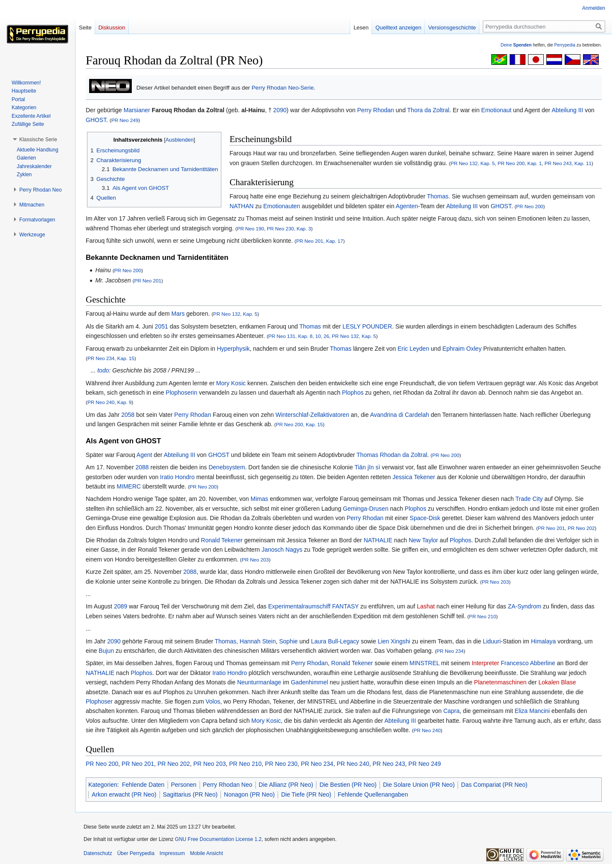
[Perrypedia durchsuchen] (544, 26)
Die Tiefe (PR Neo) (306, 794)
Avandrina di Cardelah (399, 414)
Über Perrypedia (135, 853)
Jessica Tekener (413, 477)
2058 (127, 414)
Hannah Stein (258, 641)
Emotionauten (281, 206)
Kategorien (102, 784)
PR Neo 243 (389, 763)
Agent (144, 454)
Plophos (353, 392)
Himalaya (543, 641)
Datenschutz (98, 853)
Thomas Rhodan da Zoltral (392, 454)
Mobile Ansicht (206, 853)
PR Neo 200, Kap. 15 (299, 424)
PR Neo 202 (581, 528)
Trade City (529, 498)
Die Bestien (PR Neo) (348, 784)
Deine (516, 45)
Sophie (288, 641)
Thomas (438, 196)
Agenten (407, 206)
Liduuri (492, 641)
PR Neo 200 (529, 206)
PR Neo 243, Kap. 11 (568, 163)
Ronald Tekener (222, 540)
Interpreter (485, 663)
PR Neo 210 (482, 616)
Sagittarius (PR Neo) (190, 794)
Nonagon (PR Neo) (249, 794)
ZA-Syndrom (525, 606)
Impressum (172, 853)
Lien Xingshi (394, 641)
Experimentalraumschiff (299, 606)
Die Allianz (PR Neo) (286, 784)
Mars (178, 313)
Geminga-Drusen (366, 508)
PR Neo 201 (148, 280)
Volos (213, 701)
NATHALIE (378, 540)
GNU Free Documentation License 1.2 (218, 839)
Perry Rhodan (375, 110)
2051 (161, 326)
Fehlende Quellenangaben (373, 794)
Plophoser (99, 701)
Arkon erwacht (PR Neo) (124, 794)
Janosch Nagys (281, 549)
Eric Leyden (413, 348)
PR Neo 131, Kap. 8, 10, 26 (298, 336)
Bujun (106, 650)
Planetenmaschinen (500, 682)
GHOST (96, 119)
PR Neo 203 (255, 559)
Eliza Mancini (532, 710)
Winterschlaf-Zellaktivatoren (312, 414)
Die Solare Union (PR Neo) (419, 784)
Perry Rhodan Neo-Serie (283, 87)
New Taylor (423, 540)
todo (103, 370)
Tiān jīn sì (367, 467)
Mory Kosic (231, 383)
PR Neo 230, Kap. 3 (289, 228)
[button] (38, 140)
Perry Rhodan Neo (227, 784)
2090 (280, 110)
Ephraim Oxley (461, 348)
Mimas (259, 498)
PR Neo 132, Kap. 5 (472, 163)
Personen (184, 784)
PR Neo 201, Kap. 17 (319, 241)
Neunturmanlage (259, 682)
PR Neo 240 (427, 730)
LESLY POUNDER (367, 326)
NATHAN (241, 206)
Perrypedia (564, 45)
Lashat (426, 606)
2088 (142, 467)
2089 (120, 606)
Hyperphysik (233, 348)
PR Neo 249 (125, 120)
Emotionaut (496, 110)
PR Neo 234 (450, 651)
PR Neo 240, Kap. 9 (109, 402)
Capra (451, 710)
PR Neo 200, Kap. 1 (520, 163)
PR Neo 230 (281, 763)
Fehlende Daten (143, 784)
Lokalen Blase (557, 682)
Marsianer (137, 110)
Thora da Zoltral (428, 110)
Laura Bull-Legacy (335, 641)
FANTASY (345, 606)
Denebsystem (227, 467)
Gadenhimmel (309, 682)
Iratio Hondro (177, 477)
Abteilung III (567, 110)
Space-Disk (425, 518)
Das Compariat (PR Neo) (494, 784)
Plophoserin (181, 392)
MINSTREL (424, 663)
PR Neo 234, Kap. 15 (110, 358)
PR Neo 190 (250, 228)
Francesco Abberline (528, 663)
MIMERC (128, 486)
